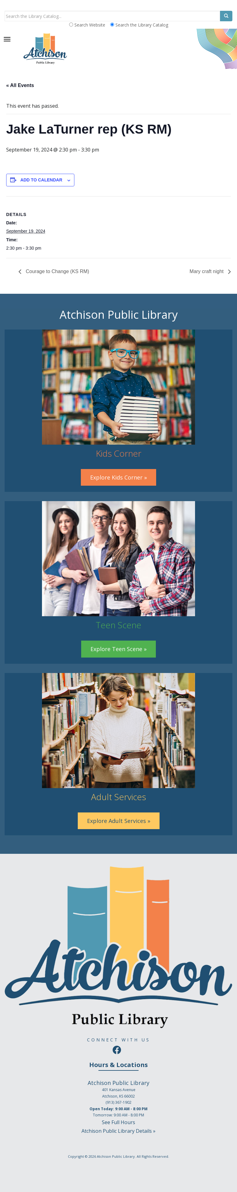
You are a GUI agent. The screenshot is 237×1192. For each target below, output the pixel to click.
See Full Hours (118, 1122)
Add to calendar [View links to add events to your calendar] (41, 179)
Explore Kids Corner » (118, 477)
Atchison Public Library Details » (118, 1131)
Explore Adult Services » (118, 820)
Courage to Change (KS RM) (56, 271)
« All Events (20, 85)
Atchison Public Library (116, 1156)
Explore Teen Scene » (118, 649)
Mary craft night (207, 271)
